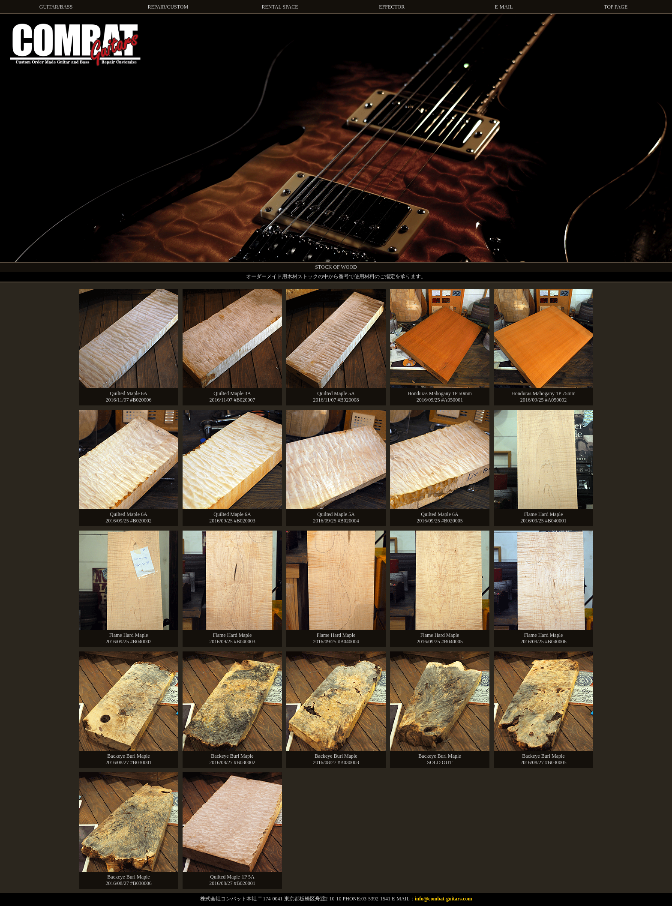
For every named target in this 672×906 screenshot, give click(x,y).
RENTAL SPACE (279, 7)
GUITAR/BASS (56, 7)
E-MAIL (504, 7)
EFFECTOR (392, 7)
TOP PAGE (615, 7)
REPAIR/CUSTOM (167, 7)
